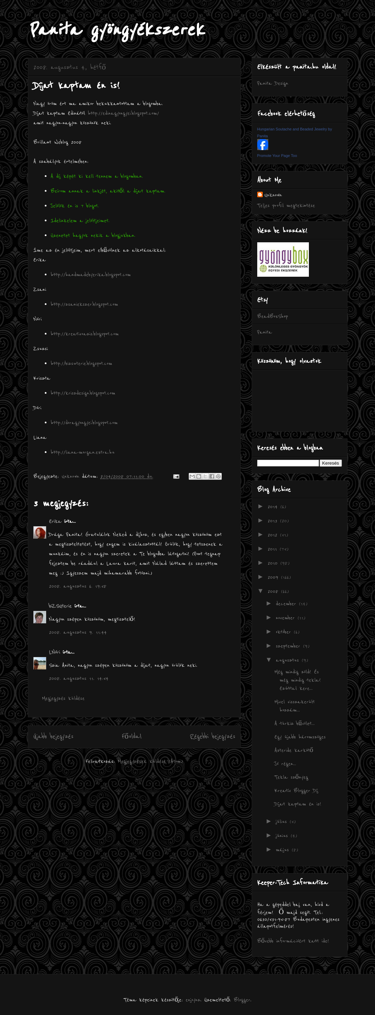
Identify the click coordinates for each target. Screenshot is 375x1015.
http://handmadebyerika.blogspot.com (91, 274)
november (287, 617)
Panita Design (272, 83)
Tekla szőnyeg (291, 777)
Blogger (242, 999)
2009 (274, 577)
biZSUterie (60, 606)
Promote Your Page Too (277, 156)
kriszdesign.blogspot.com (90, 393)
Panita (264, 332)
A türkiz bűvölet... (294, 723)
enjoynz (193, 999)
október (285, 631)
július (283, 821)
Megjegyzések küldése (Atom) (150, 761)
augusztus (289, 660)
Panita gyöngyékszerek (116, 30)
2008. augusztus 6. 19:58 (77, 586)
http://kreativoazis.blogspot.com (85, 333)
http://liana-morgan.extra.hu (83, 452)
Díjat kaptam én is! (297, 804)
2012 (274, 534)
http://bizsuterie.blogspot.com (81, 363)
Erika (55, 521)
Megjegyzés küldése (63, 698)
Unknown (273, 195)
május (284, 849)
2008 (274, 591)
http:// (58, 393)
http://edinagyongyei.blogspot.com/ (123, 113)
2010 (274, 563)
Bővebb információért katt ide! (293, 941)
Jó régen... (285, 763)
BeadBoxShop (272, 316)
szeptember (289, 646)
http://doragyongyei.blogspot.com (84, 422)
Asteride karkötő (293, 750)
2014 (274, 506)
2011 (274, 549)
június (283, 835)
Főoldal (132, 736)
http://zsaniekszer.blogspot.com (84, 304)
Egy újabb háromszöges (300, 736)
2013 (274, 520)
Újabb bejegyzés (53, 736)
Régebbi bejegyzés (212, 736)
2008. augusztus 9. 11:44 (78, 632)
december (287, 603)
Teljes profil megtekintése (286, 205)
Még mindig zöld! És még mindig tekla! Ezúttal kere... (297, 680)
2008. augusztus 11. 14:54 (78, 678)
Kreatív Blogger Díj (296, 790)
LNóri (54, 652)
